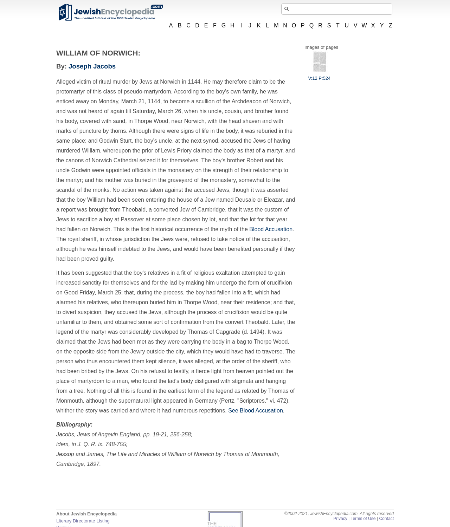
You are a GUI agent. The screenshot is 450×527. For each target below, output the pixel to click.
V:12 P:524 (319, 75)
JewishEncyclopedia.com (110, 12)
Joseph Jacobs (92, 66)
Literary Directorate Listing (83, 520)
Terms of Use (363, 518)
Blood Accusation (270, 229)
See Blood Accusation (255, 411)
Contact (386, 518)
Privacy (340, 518)
